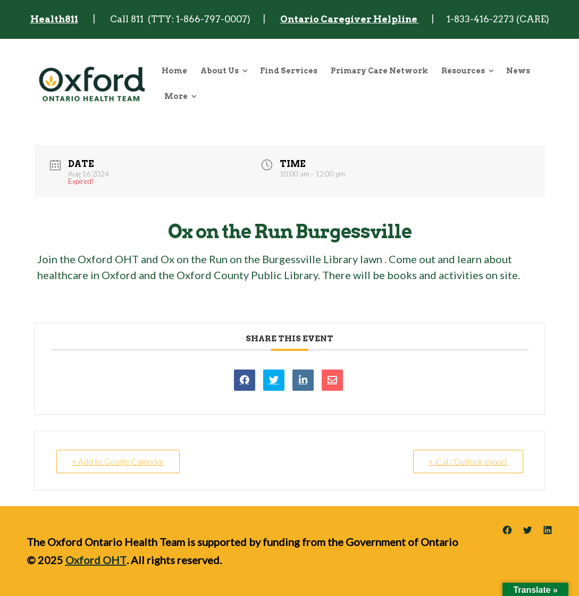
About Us (219, 70)
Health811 (54, 19)
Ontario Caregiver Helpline (349, 19)
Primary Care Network (379, 70)
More (176, 96)
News (518, 70)
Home (174, 70)
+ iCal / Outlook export (468, 461)
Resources (463, 70)
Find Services (288, 70)
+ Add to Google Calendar (118, 461)
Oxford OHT (96, 559)
